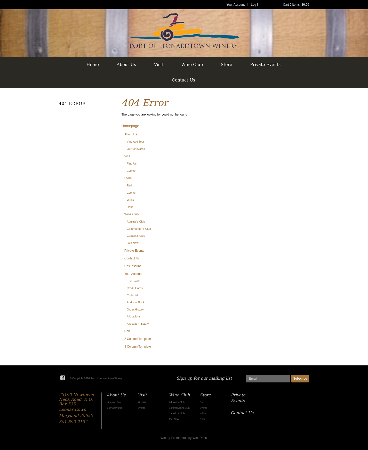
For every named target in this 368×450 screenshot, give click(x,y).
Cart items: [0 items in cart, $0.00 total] (296, 4)
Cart (127, 331)
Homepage (130, 126)
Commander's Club (139, 228)
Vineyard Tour (135, 141)
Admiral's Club (136, 221)
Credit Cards (135, 288)
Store (226, 64)
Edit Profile (133, 281)
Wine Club (192, 64)
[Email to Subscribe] (268, 378)
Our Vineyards (136, 148)
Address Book (135, 302)
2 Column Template (137, 339)
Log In (255, 4)
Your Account (236, 4)
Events (131, 170)
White (130, 199)
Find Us (132, 163)
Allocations (133, 316)
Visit (158, 64)
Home (92, 64)
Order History (135, 309)
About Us (126, 64)
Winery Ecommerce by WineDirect (184, 438)
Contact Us (183, 80)
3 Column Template (137, 346)
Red (129, 185)
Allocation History (138, 323)
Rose (130, 206)
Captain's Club (136, 235)
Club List (132, 295)
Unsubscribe (133, 266)
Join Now (132, 242)
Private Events (265, 64)
